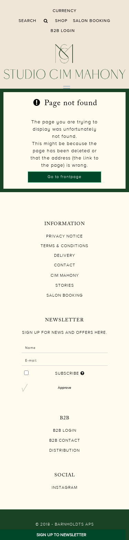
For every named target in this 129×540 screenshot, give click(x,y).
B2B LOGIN (63, 30)
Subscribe (69, 372)
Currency (65, 10)
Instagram (64, 488)
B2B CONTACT (64, 441)
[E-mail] (65, 360)
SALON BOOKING (91, 20)
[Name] (65, 347)
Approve (64, 387)
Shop (61, 20)
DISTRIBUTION (64, 451)
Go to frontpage (64, 177)
